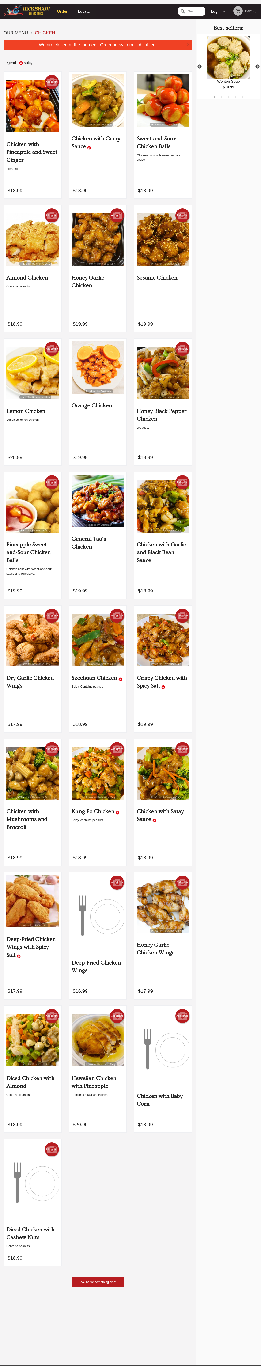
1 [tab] (214, 97)
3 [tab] (228, 97)
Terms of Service (138, 1363)
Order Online (62, 14)
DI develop (137, 1350)
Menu (118, 1313)
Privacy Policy (113, 1363)
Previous (199, 66)
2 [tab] (221, 97)
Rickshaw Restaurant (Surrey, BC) (51, 1307)
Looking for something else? (98, 1282)
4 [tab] (235, 97)
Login (216, 11)
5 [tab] (242, 97)
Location (85, 11)
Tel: (207, 1324)
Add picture (52, 82)
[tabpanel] (228, 66)
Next (257, 66)
